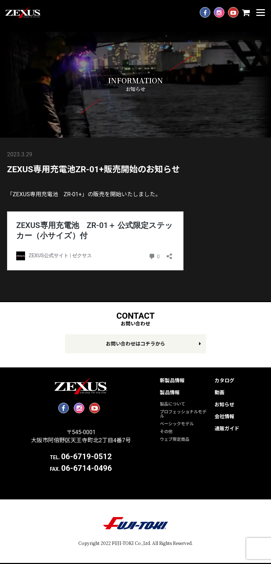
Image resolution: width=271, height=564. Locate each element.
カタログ (224, 380)
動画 (219, 392)
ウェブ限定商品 (174, 439)
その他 (166, 431)
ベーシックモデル (177, 423)
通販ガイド (227, 428)
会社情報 (224, 416)
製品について (172, 404)
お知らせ (224, 404)
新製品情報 (172, 380)
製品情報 (170, 392)
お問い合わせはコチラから (135, 344)
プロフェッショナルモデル (183, 414)
